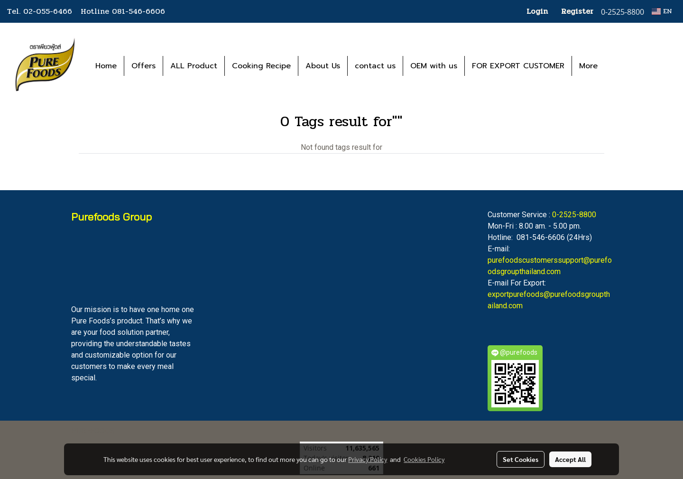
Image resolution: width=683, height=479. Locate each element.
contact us (375, 66)
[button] (618, 66)
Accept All (570, 459)
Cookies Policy (424, 459)
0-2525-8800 (574, 214)
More (588, 66)
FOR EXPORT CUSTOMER (518, 66)
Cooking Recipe (261, 66)
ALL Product (193, 66)
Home (106, 66)
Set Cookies (520, 459)
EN (662, 11)
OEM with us (433, 66)
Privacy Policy (367, 459)
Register (577, 11)
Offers (143, 66)
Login (537, 11)
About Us (322, 66)
